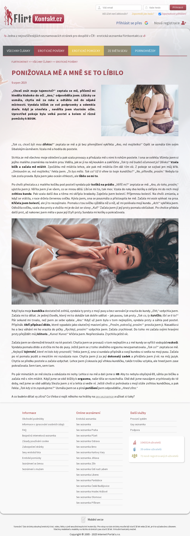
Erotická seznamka (86, 418)
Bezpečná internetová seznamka (39, 435)
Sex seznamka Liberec (87, 474)
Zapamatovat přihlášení (173, 13)
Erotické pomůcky (86, 51)
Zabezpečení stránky (33, 446)
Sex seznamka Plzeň (86, 435)
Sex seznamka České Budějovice (92, 486)
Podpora (135, 430)
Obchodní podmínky (33, 418)
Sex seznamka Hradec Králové (91, 491)
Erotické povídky (51, 51)
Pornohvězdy (145, 51)
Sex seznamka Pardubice (89, 480)
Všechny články (18, 51)
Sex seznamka (83, 424)
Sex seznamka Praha (87, 430)
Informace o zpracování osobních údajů (43, 424)
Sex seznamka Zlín (86, 463)
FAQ (24, 430)
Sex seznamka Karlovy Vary (90, 452)
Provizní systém (138, 418)
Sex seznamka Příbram (88, 502)
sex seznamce (105, 396)
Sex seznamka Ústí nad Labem (92, 469)
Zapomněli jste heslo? (143, 13)
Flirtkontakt (20, 61)
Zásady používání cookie (35, 441)
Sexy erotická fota (31, 452)
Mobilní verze (95, 519)
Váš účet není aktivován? (115, 13)
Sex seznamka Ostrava (88, 441)
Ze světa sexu (117, 51)
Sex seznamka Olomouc (89, 497)
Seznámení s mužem (33, 469)
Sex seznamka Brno (86, 446)
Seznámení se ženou (32, 463)
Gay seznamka (138, 424)
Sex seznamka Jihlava (87, 458)
